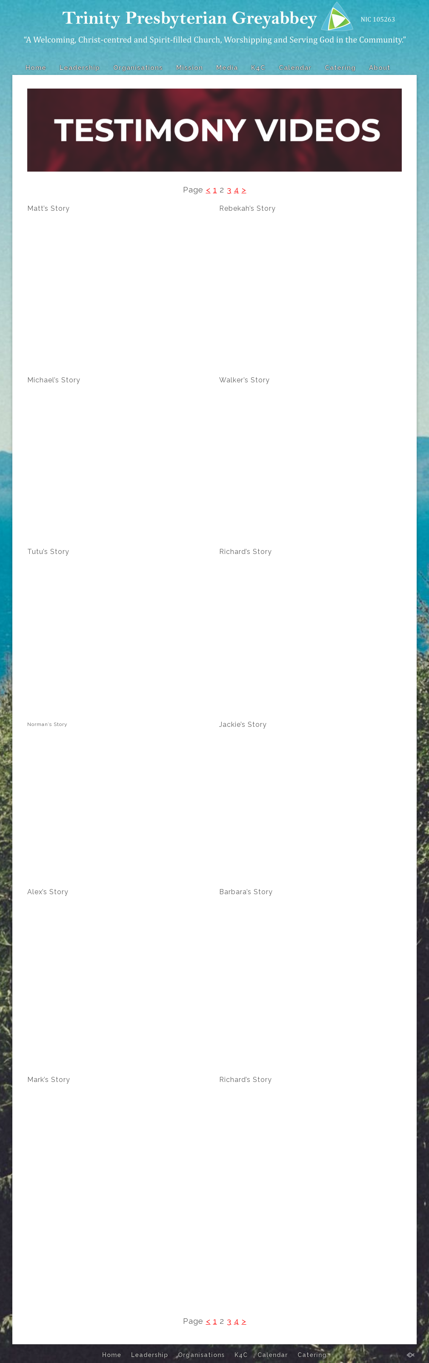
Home (36, 68)
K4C (258, 68)
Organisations (138, 68)
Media (227, 68)
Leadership (80, 68)
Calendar (295, 68)
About (379, 68)
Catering (340, 68)
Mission (189, 68)
